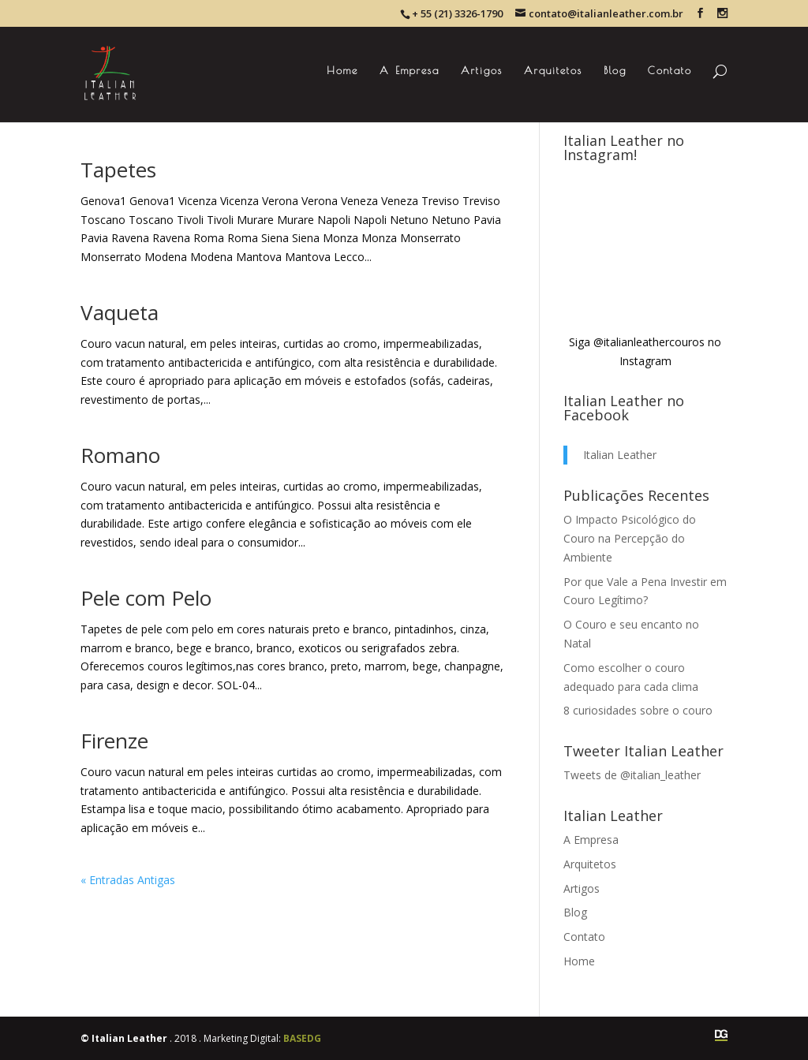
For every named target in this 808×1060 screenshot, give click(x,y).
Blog (615, 71)
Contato (670, 71)
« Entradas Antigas (127, 879)
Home (342, 71)
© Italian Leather (123, 1038)
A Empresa (410, 71)
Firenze (114, 740)
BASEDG (302, 1038)
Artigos (482, 71)
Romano (120, 455)
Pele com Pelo (145, 598)
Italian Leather (619, 454)
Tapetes (118, 169)
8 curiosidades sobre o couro (638, 710)
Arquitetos (553, 71)
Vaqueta (119, 312)
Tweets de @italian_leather (632, 774)
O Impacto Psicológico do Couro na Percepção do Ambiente (629, 538)
